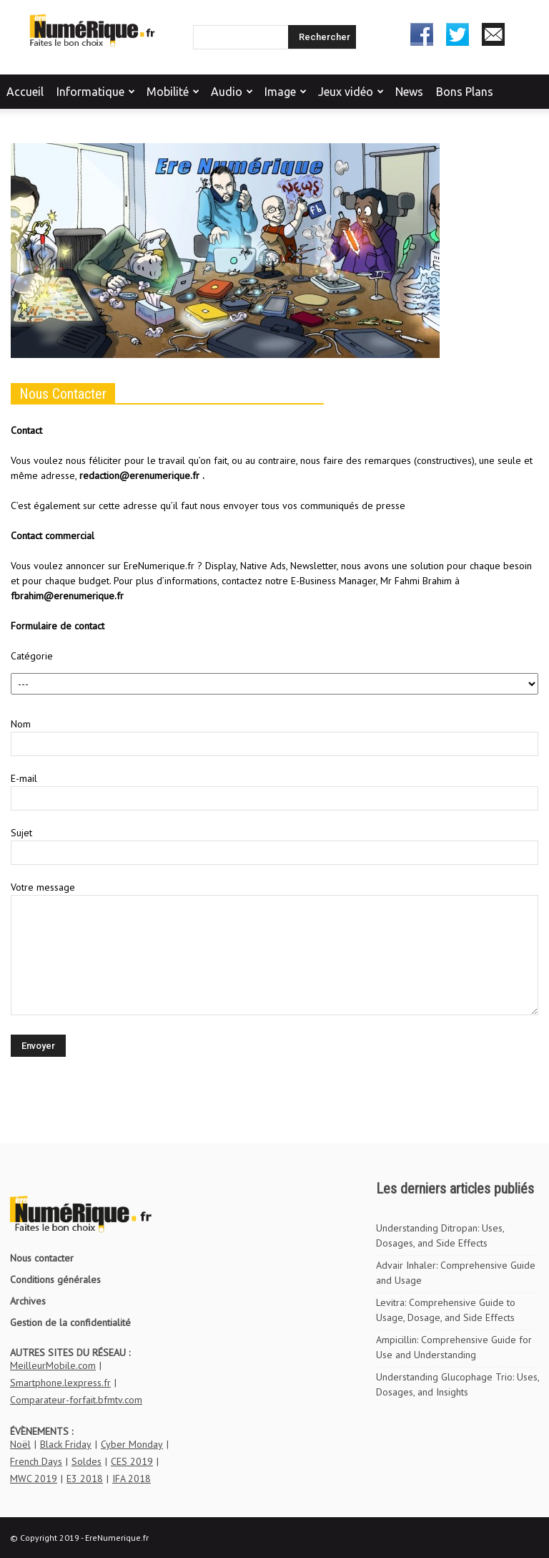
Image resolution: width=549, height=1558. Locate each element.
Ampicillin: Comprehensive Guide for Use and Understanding (454, 1347)
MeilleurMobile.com (53, 1365)
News (409, 91)
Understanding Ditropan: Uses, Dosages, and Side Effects (440, 1235)
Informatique (95, 91)
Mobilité (173, 91)
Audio (232, 91)
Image (285, 91)
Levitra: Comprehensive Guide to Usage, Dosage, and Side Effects (445, 1310)
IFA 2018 (131, 1478)
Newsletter (493, 34)
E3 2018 (84, 1478)
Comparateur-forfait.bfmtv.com (76, 1399)
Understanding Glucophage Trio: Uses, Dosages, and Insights (457, 1384)
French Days (36, 1461)
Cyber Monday (132, 1444)
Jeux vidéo (351, 91)
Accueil (25, 91)
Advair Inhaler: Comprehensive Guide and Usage (455, 1273)
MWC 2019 (33, 1478)
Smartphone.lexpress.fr (60, 1382)
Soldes (86, 1461)
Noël (20, 1444)
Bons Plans (464, 91)
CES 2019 (132, 1461)
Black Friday (66, 1444)
